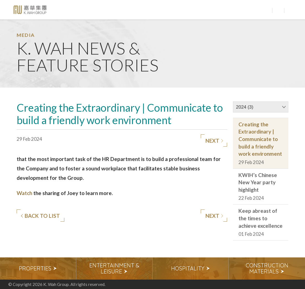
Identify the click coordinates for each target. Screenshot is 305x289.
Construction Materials (267, 268)
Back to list (40, 216)
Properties (38, 268)
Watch (24, 193)
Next (214, 140)
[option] (38, 268)
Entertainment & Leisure (114, 268)
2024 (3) (244, 107)
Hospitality (190, 268)
